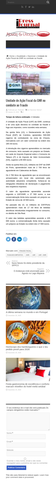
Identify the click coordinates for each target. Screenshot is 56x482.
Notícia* (39, 110)
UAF (33, 255)
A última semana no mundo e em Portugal (27, 312)
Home (10, 56)
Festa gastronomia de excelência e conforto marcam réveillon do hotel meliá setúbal (27, 385)
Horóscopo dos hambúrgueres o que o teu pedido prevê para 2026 (27, 348)
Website (10, 450)
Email (9, 441)
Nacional (31, 56)
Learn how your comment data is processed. (27, 476)
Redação (21, 110)
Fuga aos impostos (15, 255)
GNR (27, 255)
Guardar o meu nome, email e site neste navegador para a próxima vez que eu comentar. (27, 462)
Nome (9, 433)
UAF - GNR (42, 255)
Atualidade (21, 56)
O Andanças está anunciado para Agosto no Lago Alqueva (26, 271)
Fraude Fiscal (25, 251)
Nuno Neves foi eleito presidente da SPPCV (30, 263)
